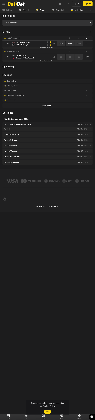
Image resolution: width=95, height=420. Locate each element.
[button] (47, 38)
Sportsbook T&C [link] (53, 206)
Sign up (88, 4)
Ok (47, 412)
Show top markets (47, 48)
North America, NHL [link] (13, 38)
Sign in (76, 4)
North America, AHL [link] (13, 51)
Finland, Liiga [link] (11, 100)
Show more (47, 106)
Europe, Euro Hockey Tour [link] (15, 95)
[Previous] (4, 181)
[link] (16, 3)
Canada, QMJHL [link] (12, 86)
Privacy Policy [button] (40, 206)
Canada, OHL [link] (11, 81)
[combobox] (67, 3)
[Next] (90, 181)
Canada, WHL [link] (11, 90)
